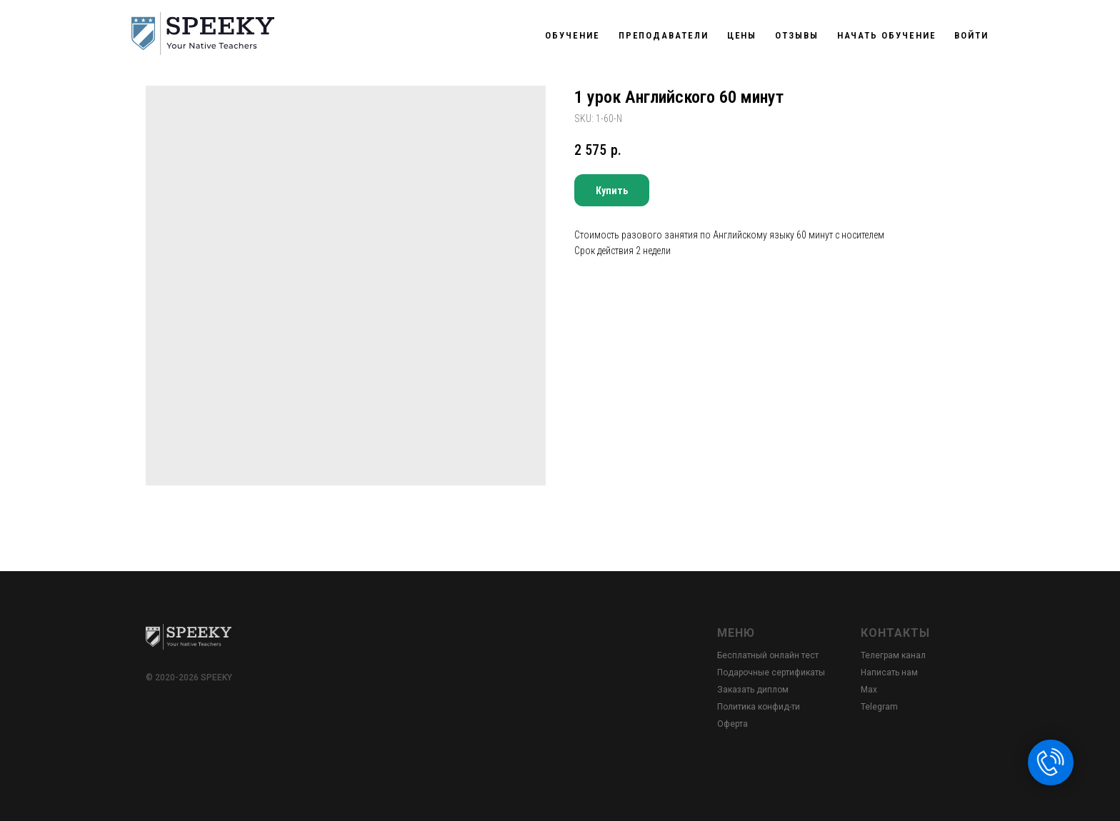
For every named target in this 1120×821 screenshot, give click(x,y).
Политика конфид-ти (758, 707)
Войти (971, 35)
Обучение (572, 35)
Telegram (879, 707)
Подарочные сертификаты (771, 673)
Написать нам (889, 673)
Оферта (732, 724)
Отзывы (797, 35)
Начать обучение (886, 35)
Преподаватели (664, 35)
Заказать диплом (753, 690)
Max (869, 690)
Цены (742, 35)
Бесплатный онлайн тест (768, 655)
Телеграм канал (893, 655)
